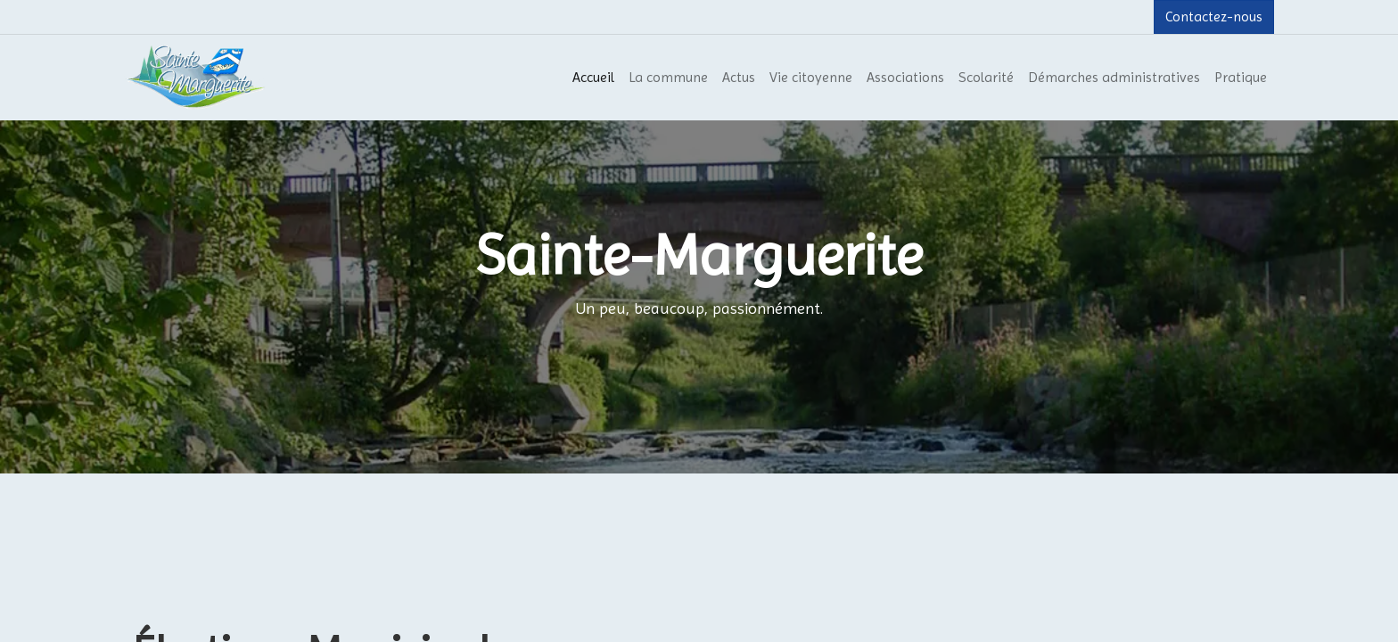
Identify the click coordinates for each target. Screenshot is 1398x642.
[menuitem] (593, 77)
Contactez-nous (1213, 16)
